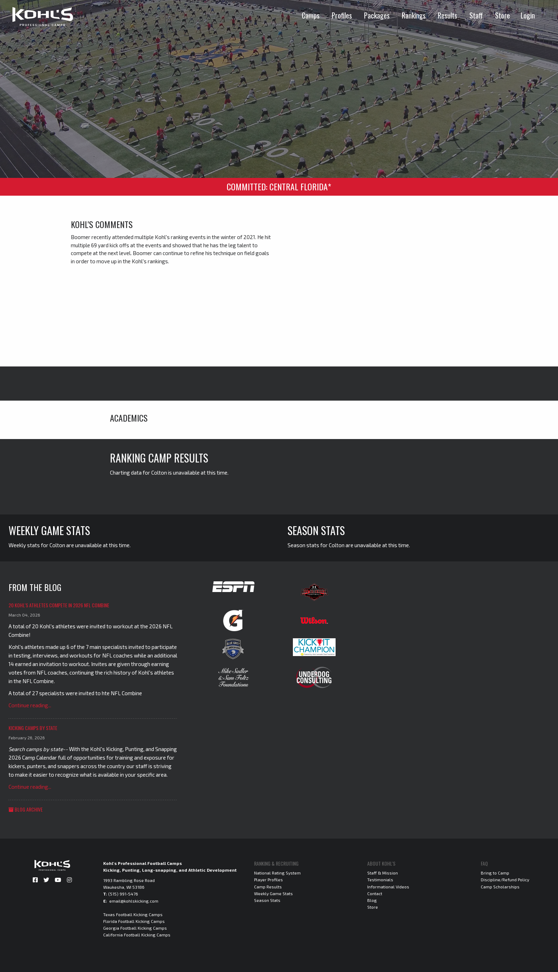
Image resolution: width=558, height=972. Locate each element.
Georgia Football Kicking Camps (135, 927)
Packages (377, 15)
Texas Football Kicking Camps (133, 914)
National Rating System (277, 872)
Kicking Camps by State (33, 727)
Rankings (414, 15)
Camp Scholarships (500, 886)
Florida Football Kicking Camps (134, 921)
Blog (372, 900)
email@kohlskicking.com (133, 900)
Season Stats (267, 900)
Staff (476, 15)
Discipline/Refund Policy (505, 879)
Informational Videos (388, 886)
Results (447, 15)
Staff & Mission (382, 872)
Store (502, 15)
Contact (374, 893)
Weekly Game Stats (273, 893)
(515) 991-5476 (123, 893)
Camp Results (268, 886)
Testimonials (380, 879)
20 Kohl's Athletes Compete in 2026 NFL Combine (59, 605)
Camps (311, 15)
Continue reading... (30, 705)
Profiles (342, 15)
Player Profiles (268, 879)
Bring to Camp (495, 872)
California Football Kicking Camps (136, 934)
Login (528, 15)
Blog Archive (26, 809)
